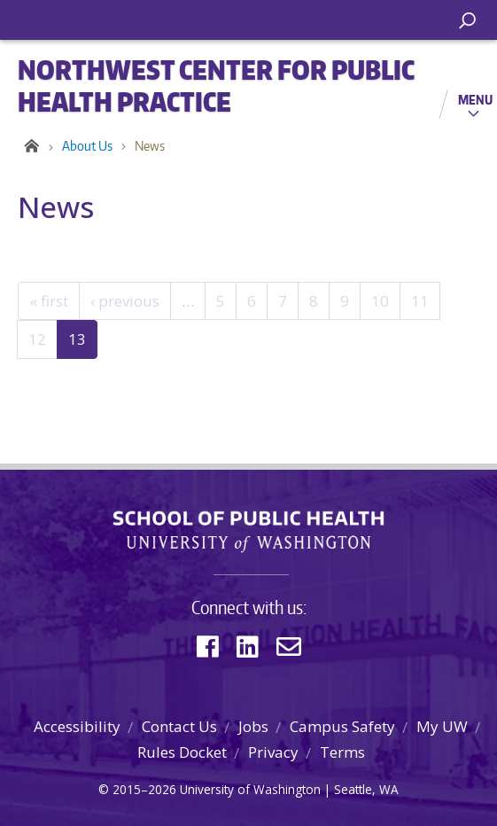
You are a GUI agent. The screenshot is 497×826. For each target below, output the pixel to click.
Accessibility (77, 726)
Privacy (273, 752)
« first (48, 301)
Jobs (253, 726)
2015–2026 (144, 789)
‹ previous (124, 301)
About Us (87, 145)
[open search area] (467, 21)
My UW (442, 726)
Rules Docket (182, 752)
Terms (342, 752)
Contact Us (179, 726)
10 (380, 301)
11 (420, 301)
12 (37, 339)
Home (29, 146)
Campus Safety (342, 726)
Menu (475, 99)
